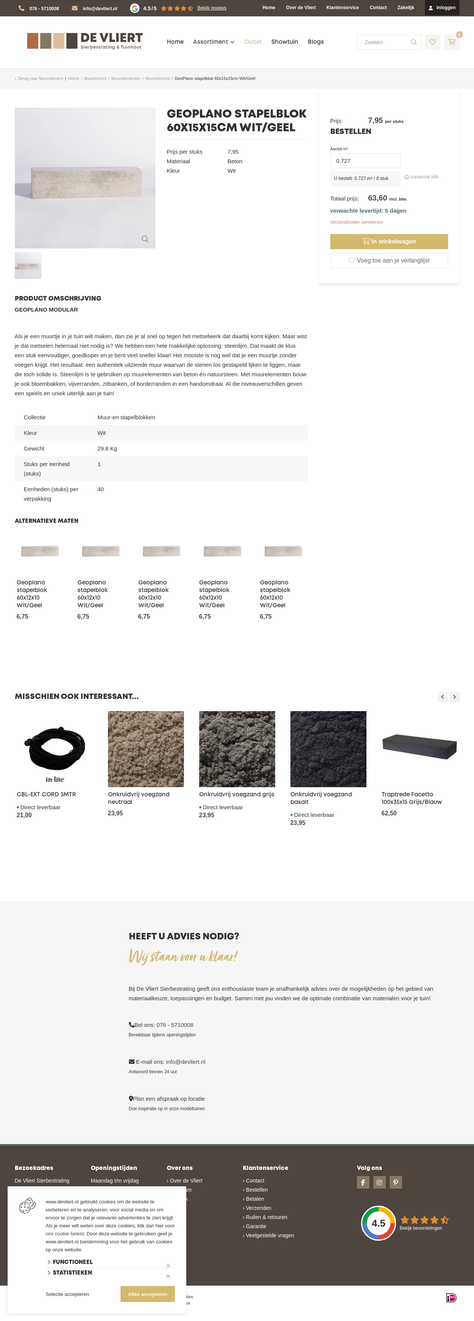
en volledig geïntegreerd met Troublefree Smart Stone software (266, 1317)
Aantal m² (339, 148)
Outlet (253, 42)
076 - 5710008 (44, 8)
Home (269, 7)
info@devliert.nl (100, 8)
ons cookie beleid (65, 1234)
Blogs (316, 42)
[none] (414, 42)
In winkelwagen (389, 241)
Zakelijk (406, 7)
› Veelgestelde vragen (268, 1235)
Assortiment (210, 42)
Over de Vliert (301, 7)
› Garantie (254, 1226)
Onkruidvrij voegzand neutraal (139, 798)
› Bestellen (255, 1190)
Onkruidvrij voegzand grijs (236, 794)
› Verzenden (257, 1208)
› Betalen (253, 1199)
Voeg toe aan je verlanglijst (389, 260)
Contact (378, 7)
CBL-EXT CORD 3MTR (46, 794)
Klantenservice (343, 7)
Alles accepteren (147, 1294)
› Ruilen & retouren (265, 1217)
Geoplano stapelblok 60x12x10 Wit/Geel (32, 594)
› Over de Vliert (185, 1181)
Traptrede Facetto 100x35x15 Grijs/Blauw (412, 798)
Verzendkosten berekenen (356, 222)
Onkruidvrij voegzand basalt (321, 798)
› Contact (254, 1181)
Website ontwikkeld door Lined (179, 1317)
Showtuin (284, 42)
